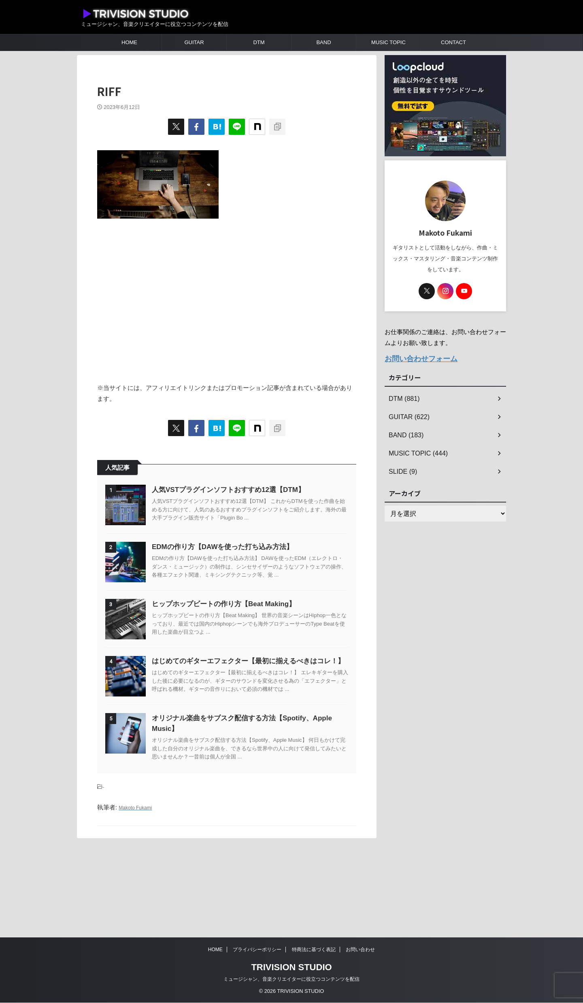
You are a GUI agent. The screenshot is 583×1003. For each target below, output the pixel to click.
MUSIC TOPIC (388, 42)
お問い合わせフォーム (415, 357)
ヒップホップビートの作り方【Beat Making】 (244, 644)
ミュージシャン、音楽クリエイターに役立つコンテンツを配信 (291, 979)
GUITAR (194, 42)
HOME (129, 42)
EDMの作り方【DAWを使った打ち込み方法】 (242, 567)
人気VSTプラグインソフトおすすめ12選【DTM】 (248, 490)
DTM (258, 42)
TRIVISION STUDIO (291, 968)
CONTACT (453, 42)
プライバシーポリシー (257, 950)
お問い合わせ (360, 950)
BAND (323, 42)
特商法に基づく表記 (314, 950)
